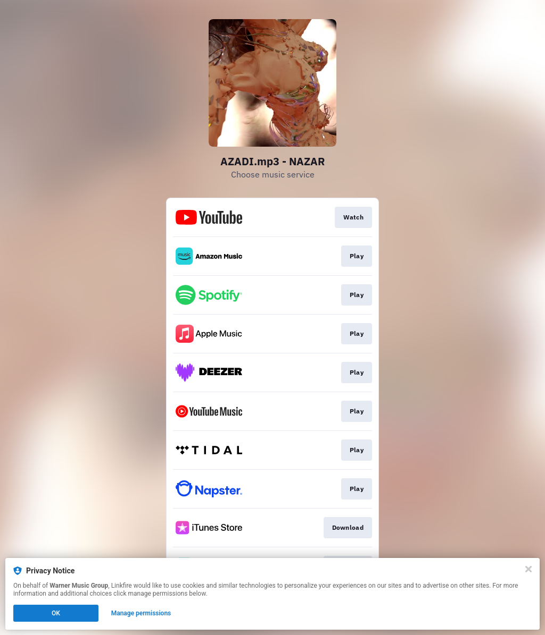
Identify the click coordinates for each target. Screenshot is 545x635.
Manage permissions (141, 613)
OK (56, 613)
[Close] (528, 569)
